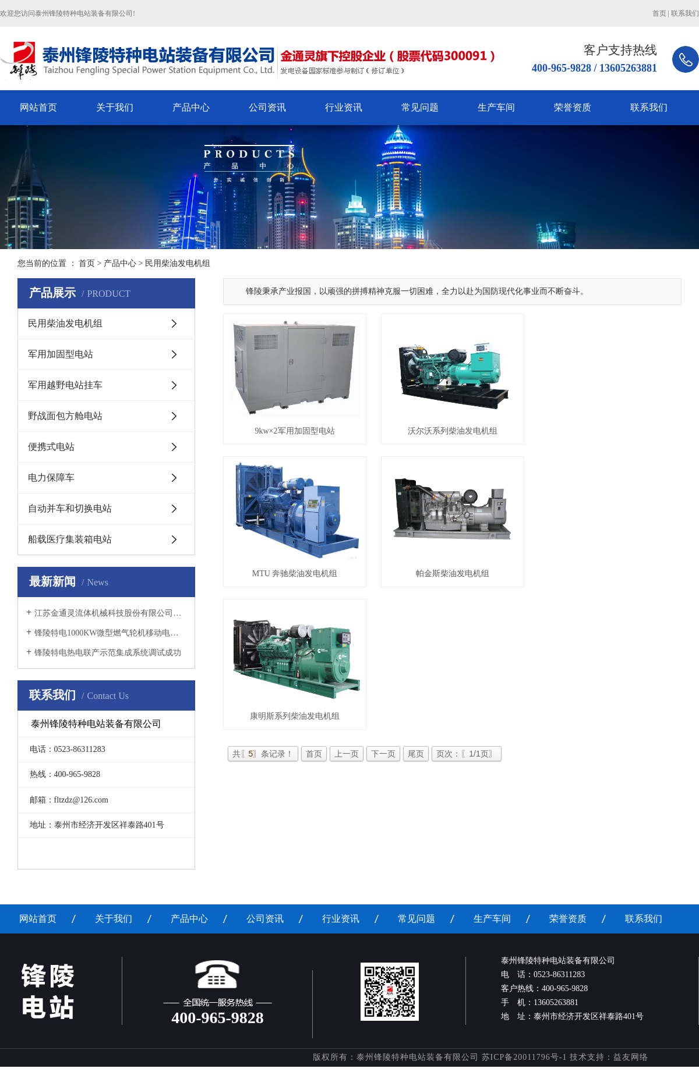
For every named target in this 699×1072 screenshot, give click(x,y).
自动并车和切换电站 (70, 508)
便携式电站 (51, 447)
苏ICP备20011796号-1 (524, 1057)
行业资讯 (343, 107)
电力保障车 (51, 477)
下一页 (383, 761)
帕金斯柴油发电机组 (457, 578)
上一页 (346, 761)
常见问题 (420, 107)
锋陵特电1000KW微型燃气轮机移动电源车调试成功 (110, 633)
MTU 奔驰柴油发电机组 (297, 578)
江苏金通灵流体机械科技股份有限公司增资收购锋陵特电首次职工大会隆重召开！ (110, 613)
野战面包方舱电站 (65, 416)
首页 (659, 13)
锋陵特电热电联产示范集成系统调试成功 (107, 652)
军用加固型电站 (60, 354)
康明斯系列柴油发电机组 (296, 723)
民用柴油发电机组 (65, 323)
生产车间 (496, 107)
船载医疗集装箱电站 (70, 539)
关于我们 (114, 107)
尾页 (416, 761)
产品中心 (191, 107)
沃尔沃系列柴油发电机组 (457, 433)
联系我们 (685, 13)
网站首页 (38, 107)
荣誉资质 (572, 107)
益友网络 (630, 1057)
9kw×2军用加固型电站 (296, 433)
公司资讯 (267, 107)
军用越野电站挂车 (65, 385)
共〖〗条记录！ (263, 761)
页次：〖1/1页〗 (466, 761)
